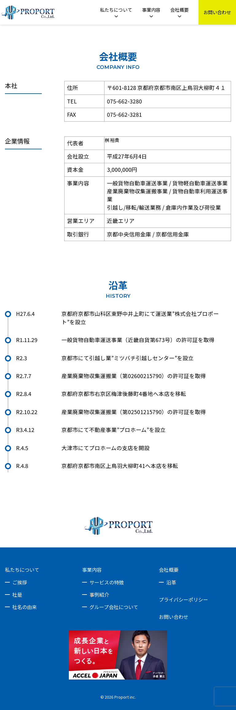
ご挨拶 (19, 582)
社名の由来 (24, 607)
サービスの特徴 (106, 582)
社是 (17, 594)
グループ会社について (113, 607)
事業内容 (92, 569)
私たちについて (22, 569)
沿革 (171, 582)
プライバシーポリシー (183, 599)
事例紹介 (99, 594)
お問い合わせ (173, 616)
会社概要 (169, 569)
